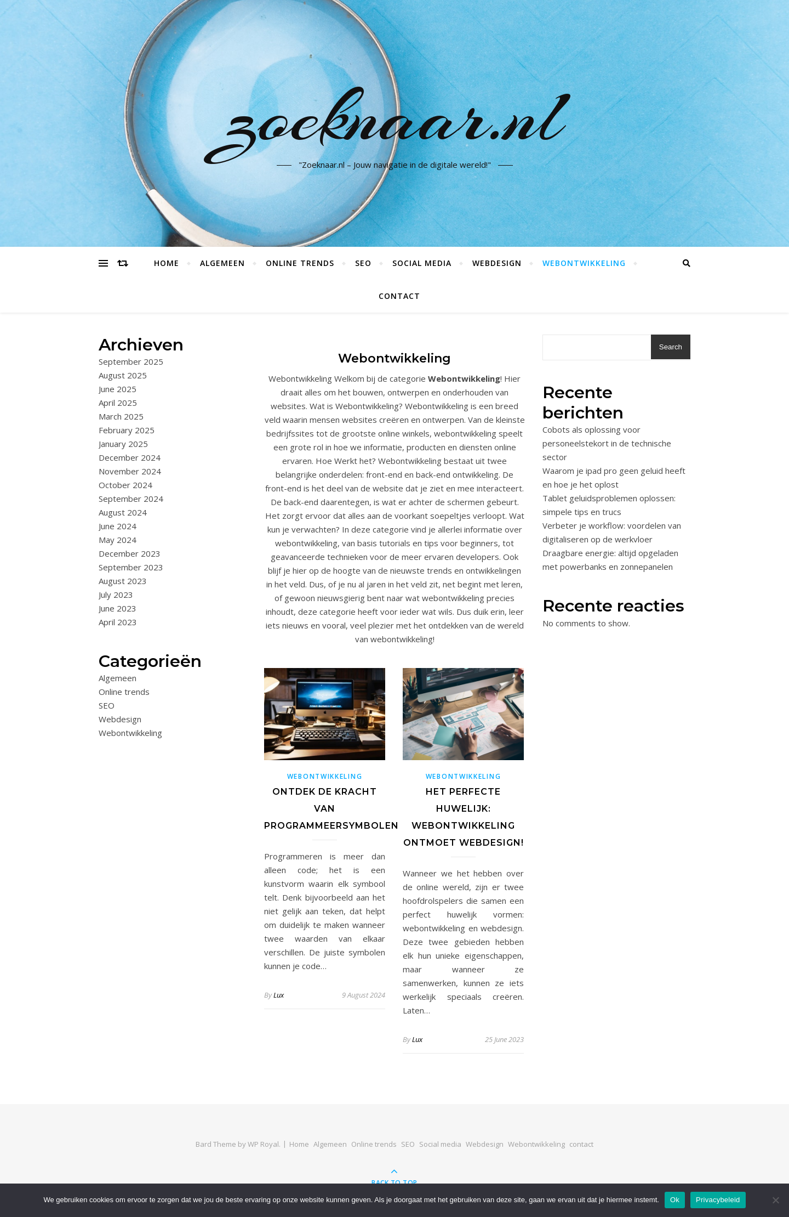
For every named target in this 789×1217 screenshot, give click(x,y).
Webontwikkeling (584, 263)
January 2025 (123, 443)
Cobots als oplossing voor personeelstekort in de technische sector (606, 443)
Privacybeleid (718, 1200)
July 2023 (116, 594)
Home (166, 263)
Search (670, 347)
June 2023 (117, 608)
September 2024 (131, 498)
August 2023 (123, 580)
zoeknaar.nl (394, 117)
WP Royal (263, 1144)
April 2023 (118, 621)
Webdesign (497, 263)
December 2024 (130, 457)
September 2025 (131, 361)
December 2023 (130, 553)
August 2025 (123, 375)
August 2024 (123, 512)
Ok (674, 1200)
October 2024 (125, 484)
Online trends (300, 263)
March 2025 (121, 416)
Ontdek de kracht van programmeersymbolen (331, 808)
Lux (278, 995)
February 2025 (127, 429)
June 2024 (117, 525)
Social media (421, 263)
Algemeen (222, 263)
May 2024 (117, 539)
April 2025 (118, 402)
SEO (363, 263)
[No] (775, 1200)
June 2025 (117, 388)
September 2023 (131, 567)
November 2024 (130, 471)
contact (399, 296)
